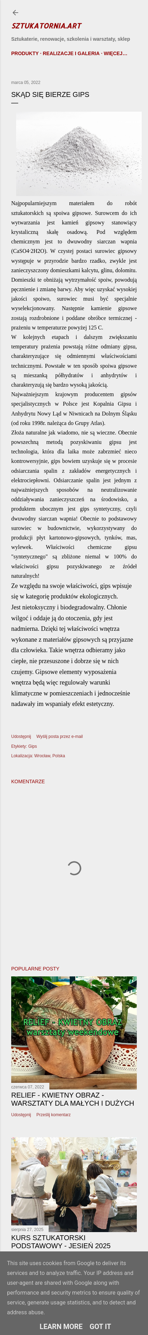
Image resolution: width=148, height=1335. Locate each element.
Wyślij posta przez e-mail (59, 736)
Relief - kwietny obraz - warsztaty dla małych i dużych (72, 1099)
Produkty (25, 53)
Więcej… (115, 53)
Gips (32, 746)
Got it (100, 1326)
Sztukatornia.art (46, 25)
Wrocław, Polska (49, 755)
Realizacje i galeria (71, 53)
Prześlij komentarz (53, 1114)
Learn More (61, 1326)
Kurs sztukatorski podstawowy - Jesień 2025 (61, 1242)
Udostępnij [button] (21, 736)
